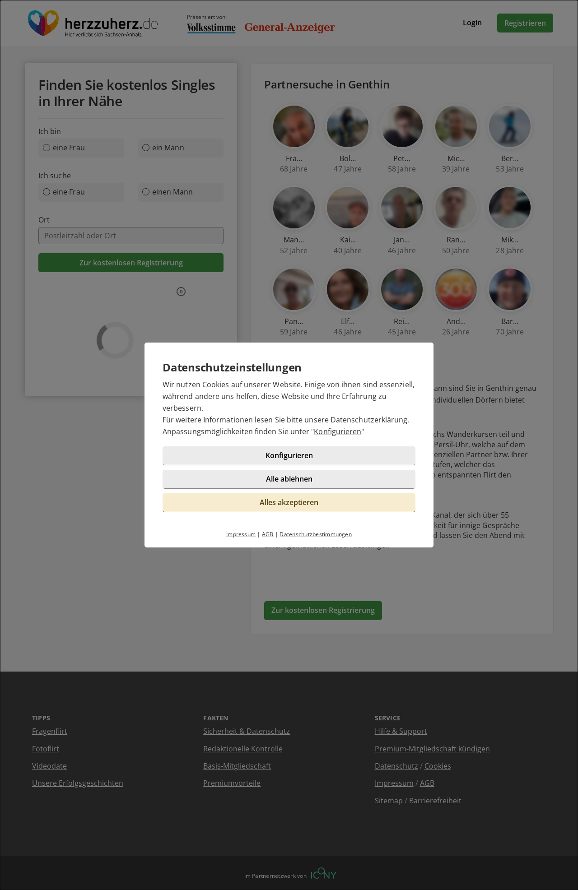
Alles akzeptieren (289, 502)
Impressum (241, 534)
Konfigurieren (337, 431)
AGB (268, 534)
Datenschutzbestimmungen (316, 534)
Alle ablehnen (289, 479)
